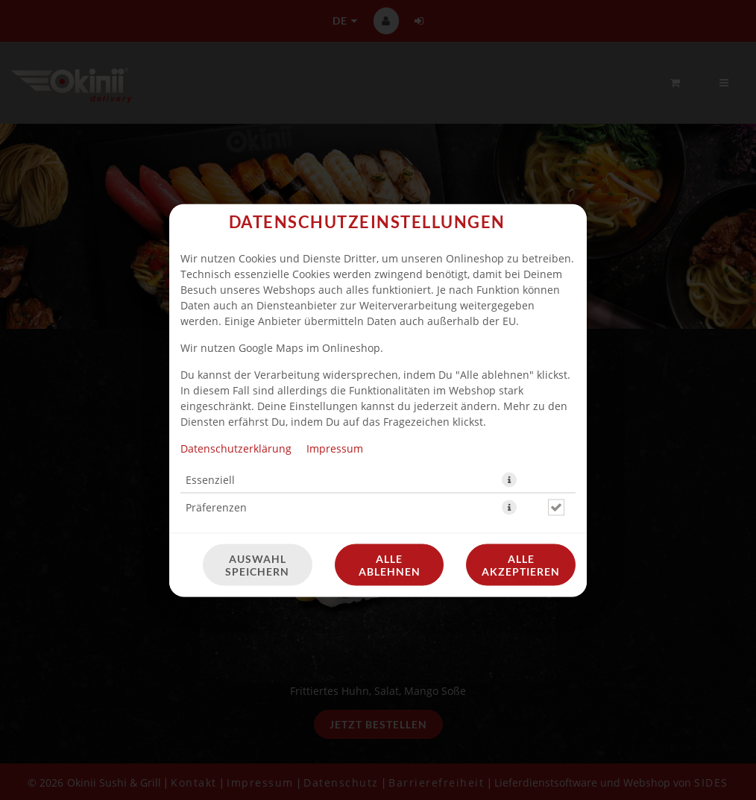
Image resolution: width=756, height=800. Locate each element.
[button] (509, 479)
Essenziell (210, 479)
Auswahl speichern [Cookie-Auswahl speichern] (257, 564)
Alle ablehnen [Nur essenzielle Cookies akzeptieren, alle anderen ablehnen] (389, 564)
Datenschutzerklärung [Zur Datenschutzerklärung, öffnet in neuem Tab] (236, 448)
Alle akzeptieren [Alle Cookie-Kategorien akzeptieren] (521, 564)
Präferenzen (216, 507)
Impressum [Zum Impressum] (334, 448)
